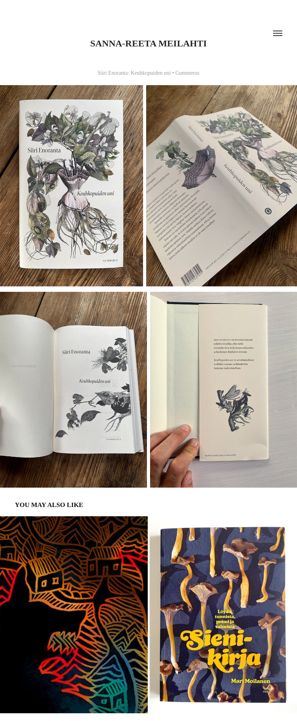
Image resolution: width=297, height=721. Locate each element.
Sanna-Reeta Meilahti (148, 43)
